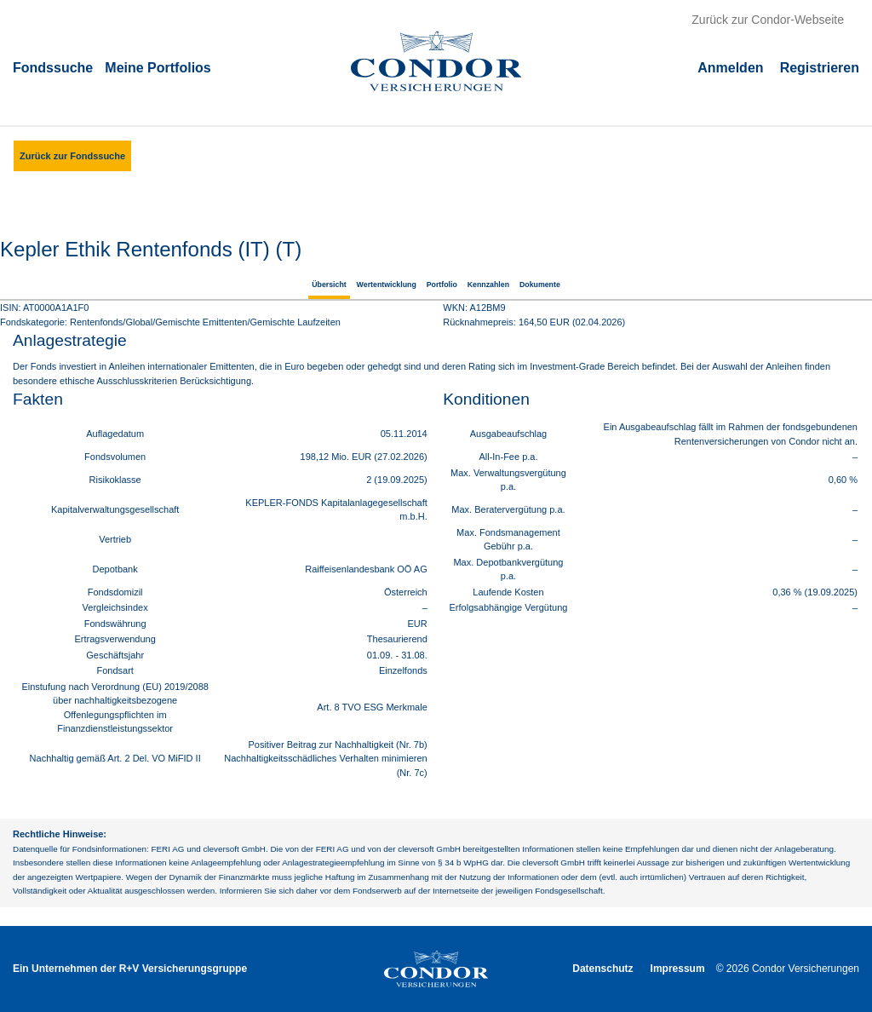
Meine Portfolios (157, 67)
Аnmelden (730, 67)
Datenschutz (602, 969)
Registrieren (819, 67)
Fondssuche (53, 67)
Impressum (678, 969)
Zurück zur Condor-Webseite (767, 19)
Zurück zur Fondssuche (72, 156)
